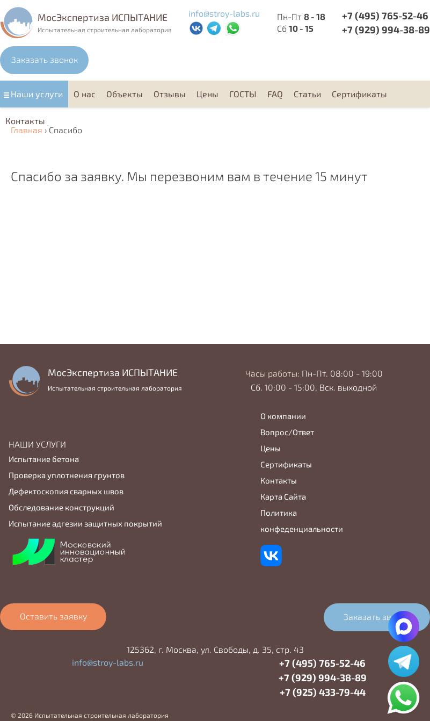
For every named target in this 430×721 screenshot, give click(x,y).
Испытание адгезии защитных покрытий (85, 523)
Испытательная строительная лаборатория (105, 29)
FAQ (275, 94)
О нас (85, 94)
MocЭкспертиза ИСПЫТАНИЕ (102, 17)
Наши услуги (37, 94)
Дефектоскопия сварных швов (66, 491)
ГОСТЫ (243, 94)
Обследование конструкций (61, 507)
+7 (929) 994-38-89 (323, 677)
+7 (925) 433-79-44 (323, 692)
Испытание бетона (44, 459)
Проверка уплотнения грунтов (67, 475)
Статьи (307, 94)
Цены (207, 94)
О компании (283, 416)
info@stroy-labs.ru (224, 13)
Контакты (25, 121)
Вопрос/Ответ (287, 432)
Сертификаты (286, 464)
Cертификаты (359, 94)
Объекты (124, 94)
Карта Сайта (283, 496)
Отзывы (170, 94)
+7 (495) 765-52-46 (385, 15)
